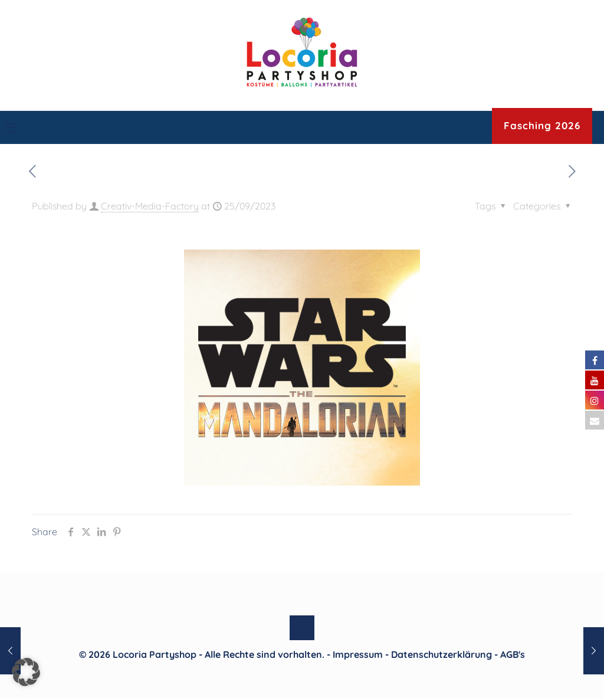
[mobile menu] (10, 127)
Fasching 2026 (542, 125)
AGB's (512, 654)
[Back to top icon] (302, 627)
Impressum (358, 654)
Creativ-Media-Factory (150, 206)
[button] (26, 672)
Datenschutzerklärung (441, 654)
